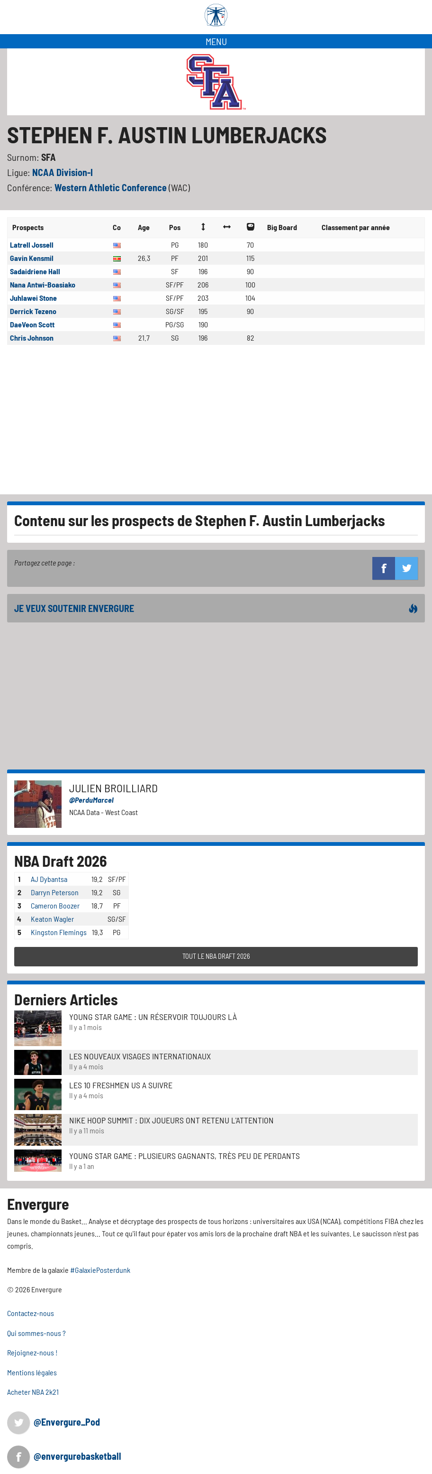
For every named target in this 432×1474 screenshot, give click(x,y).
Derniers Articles (66, 999)
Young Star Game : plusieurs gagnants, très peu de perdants (184, 1155)
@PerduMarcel (91, 799)
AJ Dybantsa (49, 878)
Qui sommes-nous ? (36, 1332)
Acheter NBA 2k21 (33, 1391)
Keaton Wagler (52, 918)
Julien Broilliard (113, 788)
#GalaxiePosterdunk (100, 1269)
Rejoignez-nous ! (32, 1352)
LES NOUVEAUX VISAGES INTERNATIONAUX (140, 1056)
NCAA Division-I (62, 172)
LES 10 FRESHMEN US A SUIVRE (120, 1085)
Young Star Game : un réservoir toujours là (153, 1016)
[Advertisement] (216, 423)
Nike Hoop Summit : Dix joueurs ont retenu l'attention (171, 1120)
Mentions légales (32, 1372)
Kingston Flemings (59, 931)
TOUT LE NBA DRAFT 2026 (216, 956)
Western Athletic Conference (111, 187)
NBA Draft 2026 (60, 861)
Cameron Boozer (55, 905)
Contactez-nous (30, 1312)
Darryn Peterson (55, 892)
